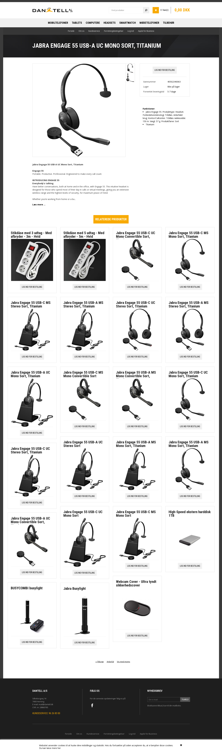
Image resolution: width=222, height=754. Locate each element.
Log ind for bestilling (165, 70)
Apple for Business (146, 31)
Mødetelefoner (149, 22)
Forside (71, 31)
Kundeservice (94, 31)
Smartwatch (127, 22)
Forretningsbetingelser (113, 31)
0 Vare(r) (164, 10)
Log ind (131, 31)
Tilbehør (168, 22)
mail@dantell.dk (46, 704)
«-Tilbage (99, 661)
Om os (81, 31)
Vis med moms (123, 661)
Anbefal (110, 661)
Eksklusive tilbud (154, 705)
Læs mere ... (38, 204)
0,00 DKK (182, 10)
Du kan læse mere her (50, 748)
